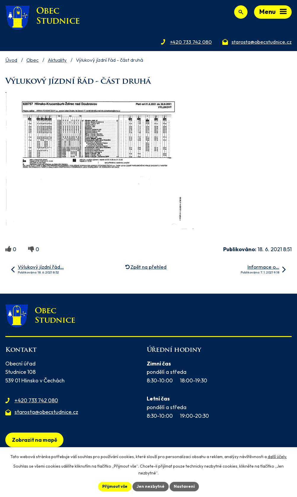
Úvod (11, 60)
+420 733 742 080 (36, 400)
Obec (32, 60)
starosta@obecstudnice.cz (46, 412)
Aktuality (57, 60)
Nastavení (184, 486)
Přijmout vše (114, 486)
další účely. (277, 456)
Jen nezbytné (151, 486)
